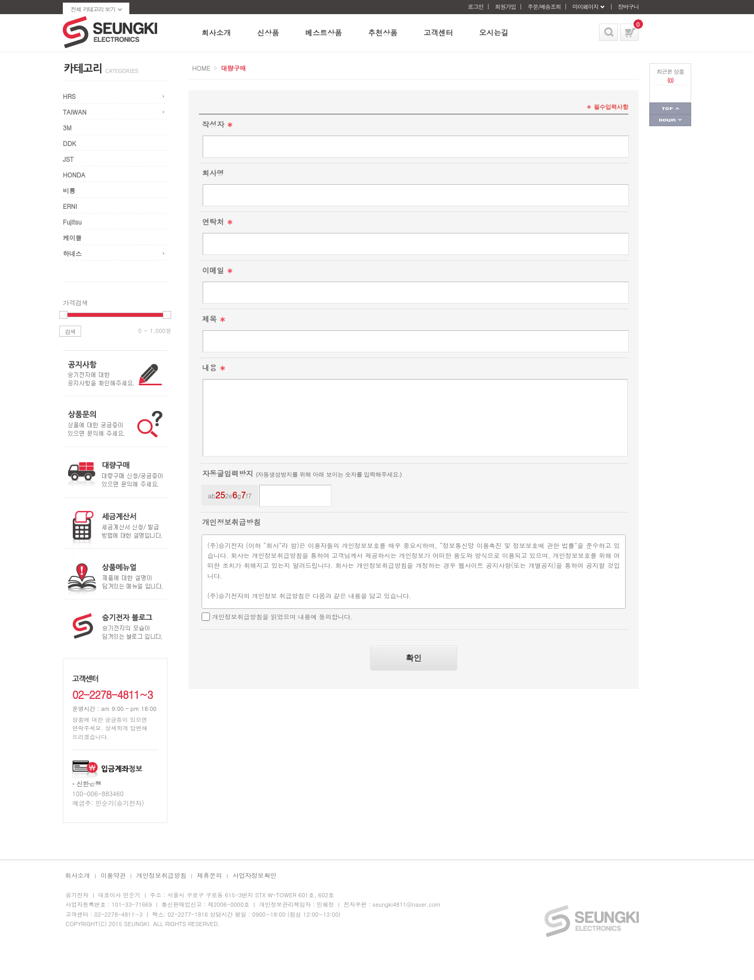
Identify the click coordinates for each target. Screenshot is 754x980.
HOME (201, 67)
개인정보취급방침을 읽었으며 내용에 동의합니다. (282, 616)
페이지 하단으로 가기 (670, 120)
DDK (69, 143)
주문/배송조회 (544, 6)
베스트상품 (323, 32)
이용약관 (113, 875)
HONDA (74, 174)
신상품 (268, 32)
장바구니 (628, 6)
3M (67, 127)
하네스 (72, 253)
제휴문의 (209, 875)
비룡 (69, 190)
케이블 (72, 237)
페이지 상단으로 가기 (670, 109)
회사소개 (216, 32)
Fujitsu (72, 221)
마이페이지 (585, 6)
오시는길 (493, 32)
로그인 (475, 6)
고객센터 (438, 32)
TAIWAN (74, 111)
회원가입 (505, 6)
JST (68, 158)
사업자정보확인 (254, 875)
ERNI (70, 206)
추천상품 (382, 32)
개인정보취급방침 (161, 875)
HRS (69, 96)
